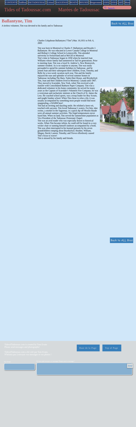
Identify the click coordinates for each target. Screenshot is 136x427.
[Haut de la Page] (88, 348)
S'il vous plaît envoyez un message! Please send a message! (55, 361)
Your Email (7, 362)
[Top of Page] (111, 348)
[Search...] (117, 8)
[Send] (130, 366)
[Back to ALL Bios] (122, 23)
